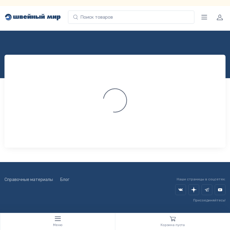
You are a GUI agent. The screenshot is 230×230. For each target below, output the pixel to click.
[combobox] (131, 17)
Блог (64, 179)
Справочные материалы (28, 179)
